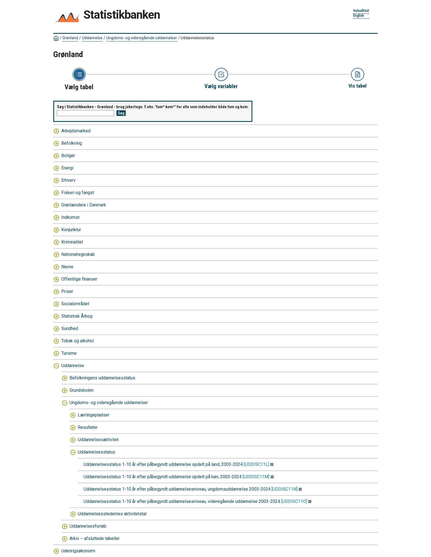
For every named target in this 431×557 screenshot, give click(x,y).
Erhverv (68, 180)
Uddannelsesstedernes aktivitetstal (112, 513)
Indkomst (70, 217)
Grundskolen (81, 390)
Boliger (68, 155)
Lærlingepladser (93, 415)
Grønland (70, 38)
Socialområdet (75, 303)
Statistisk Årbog (76, 316)
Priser (67, 291)
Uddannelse (92, 38)
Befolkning (71, 143)
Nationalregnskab (78, 254)
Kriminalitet (72, 242)
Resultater (88, 427)
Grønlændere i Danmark (83, 205)
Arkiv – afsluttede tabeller (95, 538)
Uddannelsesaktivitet (98, 439)
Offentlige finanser (79, 279)
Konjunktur (71, 229)
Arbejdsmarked (75, 130)
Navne (67, 266)
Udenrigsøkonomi (78, 550)
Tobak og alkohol (77, 340)
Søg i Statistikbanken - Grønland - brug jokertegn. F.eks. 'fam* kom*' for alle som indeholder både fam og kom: (153, 106)
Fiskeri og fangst (77, 192)
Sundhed (69, 328)
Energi (67, 167)
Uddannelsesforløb (88, 526)
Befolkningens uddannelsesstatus (102, 377)
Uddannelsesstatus (197, 38)
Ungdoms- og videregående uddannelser (141, 38)
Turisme (69, 353)
